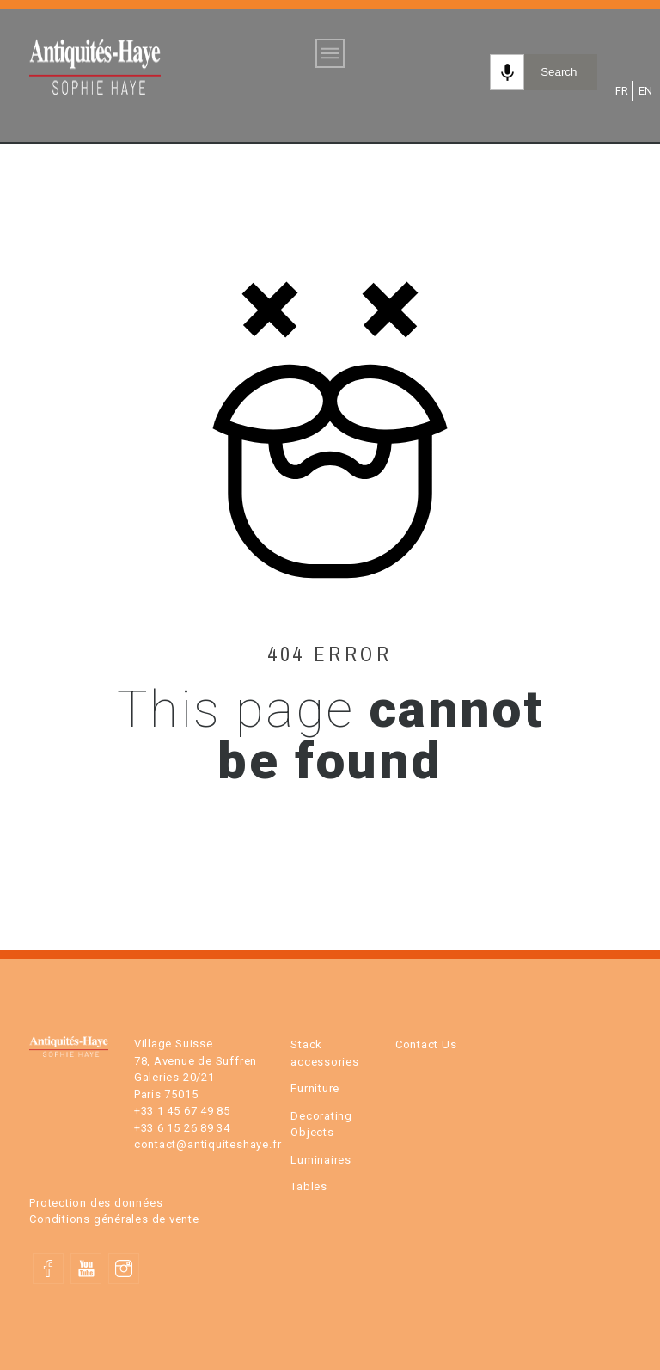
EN (644, 91)
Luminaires (320, 1159)
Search (559, 71)
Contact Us (426, 1044)
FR (620, 91)
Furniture (314, 1088)
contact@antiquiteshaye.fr (208, 1144)
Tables (308, 1186)
